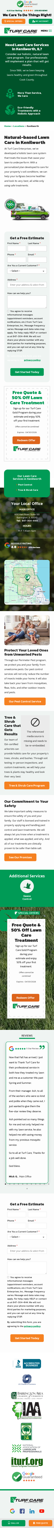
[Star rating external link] (27, 10)
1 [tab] (22, 1027)
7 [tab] (31, 1184)
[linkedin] (32, 1510)
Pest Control (25, 484)
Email (31, 254)
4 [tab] (18, 1184)
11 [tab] (48, 1184)
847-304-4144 (30, 520)
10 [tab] (44, 1184)
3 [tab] (31, 1027)
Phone (10, 254)
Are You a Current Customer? (22, 265)
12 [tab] (27, 1188)
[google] (12, 1510)
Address (11, 279)
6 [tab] (27, 1184)
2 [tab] (27, 1027)
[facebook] (22, 1510)
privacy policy (32, 360)
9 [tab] (40, 1184)
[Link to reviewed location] (27, 1048)
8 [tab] (35, 1184)
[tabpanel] (26, 968)
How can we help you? (19, 293)
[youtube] (41, 1510)
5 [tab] (22, 1184)
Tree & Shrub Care (28, 489)
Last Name (33, 243)
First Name (13, 243)
